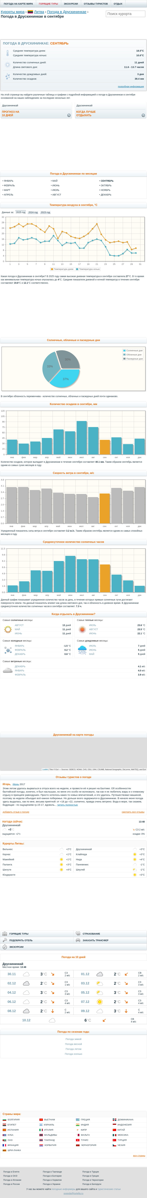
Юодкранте (9, 874)
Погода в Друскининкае (66, 12)
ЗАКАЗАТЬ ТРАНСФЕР (95, 940)
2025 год (20, 212)
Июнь (18, 633)
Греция (85, 1119)
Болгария (14, 1119)
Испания (13, 1130)
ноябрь (105, 190)
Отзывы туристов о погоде (73, 777)
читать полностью (67, 804)
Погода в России (11, 1184)
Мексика (123, 1135)
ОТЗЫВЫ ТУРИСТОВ (96, 3)
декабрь (106, 194)
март (7, 190)
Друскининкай (84, 849)
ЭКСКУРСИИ (71, 3)
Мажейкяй (8, 859)
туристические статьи (109, 1189)
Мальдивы (50, 1135)
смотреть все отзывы (133, 812)
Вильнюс (8, 849)
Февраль (20, 650)
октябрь (106, 185)
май (55, 181)
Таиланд (49, 1140)
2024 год (33, 212)
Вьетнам (49, 1119)
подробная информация (131, 86)
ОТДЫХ (118, 3)
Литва (39, 12)
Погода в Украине (51, 1184)
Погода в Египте (11, 1171)
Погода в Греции (90, 1176)
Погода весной (73, 1044)
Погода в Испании (12, 1180)
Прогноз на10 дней (10, 113)
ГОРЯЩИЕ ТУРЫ (48, 3)
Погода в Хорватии (52, 1180)
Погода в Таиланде (52, 1171)
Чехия (121, 1145)
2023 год (45, 212)
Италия (48, 1130)
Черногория (88, 1145)
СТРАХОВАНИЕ (91, 933)
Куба (10, 1135)
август (56, 194)
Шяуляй (80, 869)
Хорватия (50, 1145)
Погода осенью (73, 1053)
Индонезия (125, 1124)
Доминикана (125, 1119)
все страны (139, 1155)
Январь (19, 645)
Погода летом (73, 1049)
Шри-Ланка (14, 1150)
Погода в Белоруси (91, 1184)
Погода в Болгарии (52, 1176)
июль (55, 190)
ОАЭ (10, 1140)
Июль (92, 625)
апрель (8, 194)
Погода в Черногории (92, 1180)
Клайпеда (81, 854)
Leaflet (45, 769)
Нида (79, 859)
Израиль (49, 1124)
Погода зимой (73, 1039)
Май (17, 629)
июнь (56, 185)
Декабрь (20, 654)
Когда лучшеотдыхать (86, 113)
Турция (122, 1140)
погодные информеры (63, 1189)
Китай (121, 1130)
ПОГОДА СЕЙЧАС (12, 821)
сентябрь (107, 181)
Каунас (7, 854)
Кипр (84, 1130)
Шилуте (7, 869)
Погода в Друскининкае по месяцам (73, 173)
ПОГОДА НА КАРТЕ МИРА (18, 3)
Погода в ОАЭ (10, 1176)
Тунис (84, 1140)
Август (19, 625)
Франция (13, 1145)
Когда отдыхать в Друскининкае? (73, 614)
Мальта (85, 1135)
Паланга (7, 864)
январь (8, 181)
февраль (9, 185)
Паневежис (82, 864)
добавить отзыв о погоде (16, 812)
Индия (85, 1124)
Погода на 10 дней (74, 957)
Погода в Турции (90, 1171)
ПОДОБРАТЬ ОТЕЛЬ (20, 940)
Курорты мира (13, 12)
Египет (12, 1124)
